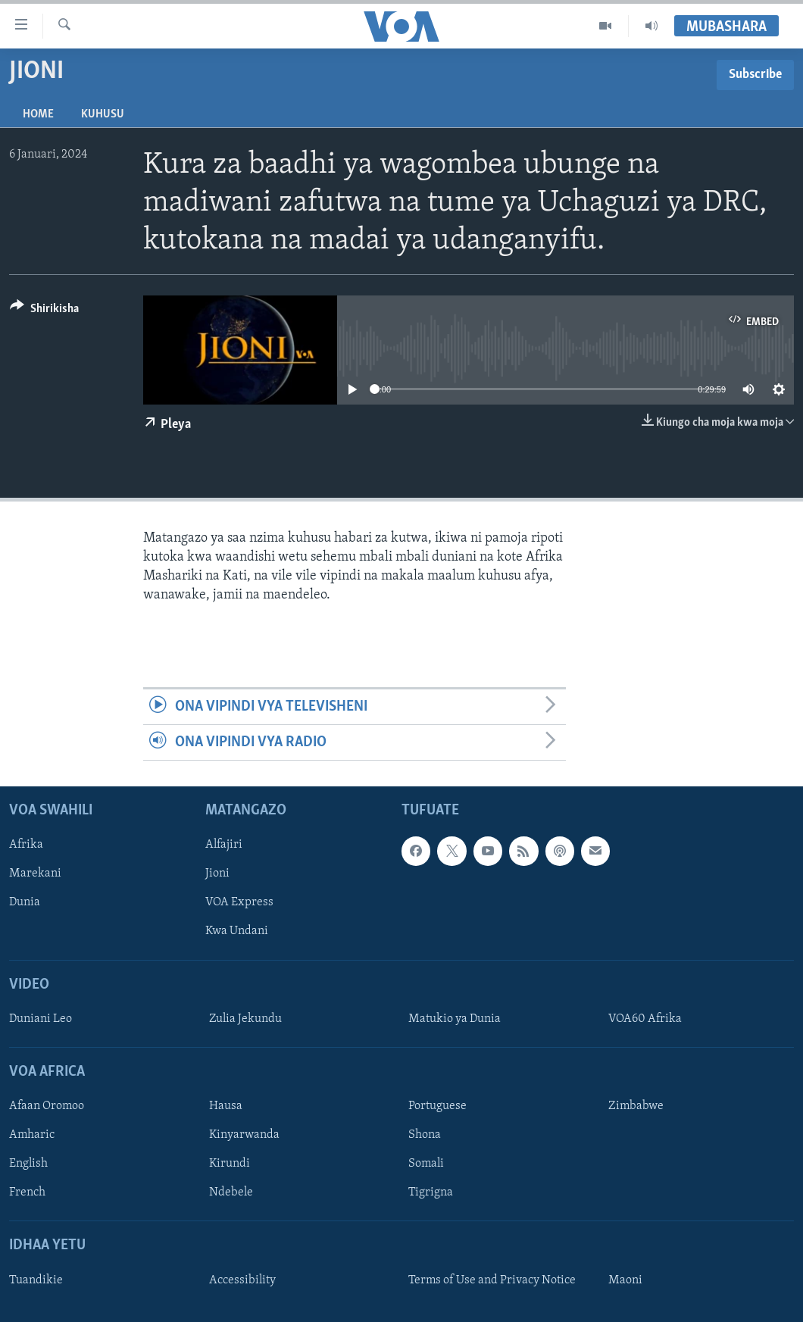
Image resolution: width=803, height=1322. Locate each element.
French (27, 1193)
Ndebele (231, 1193)
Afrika (26, 845)
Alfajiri (223, 845)
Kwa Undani (236, 932)
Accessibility (242, 1280)
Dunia (24, 903)
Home (38, 114)
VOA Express (239, 903)
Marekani (35, 874)
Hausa (225, 1106)
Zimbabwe (636, 1106)
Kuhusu (102, 114)
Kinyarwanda (244, 1136)
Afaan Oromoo (46, 1106)
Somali (426, 1164)
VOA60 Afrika (645, 1019)
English (28, 1164)
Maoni (625, 1280)
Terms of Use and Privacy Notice (492, 1280)
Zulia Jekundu (245, 1019)
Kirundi (229, 1164)
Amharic (32, 1136)
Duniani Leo (40, 1019)
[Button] (44, 311)
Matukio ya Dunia (454, 1019)
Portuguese (437, 1106)
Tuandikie (36, 1280)
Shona (424, 1136)
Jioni (217, 874)
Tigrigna (430, 1193)
